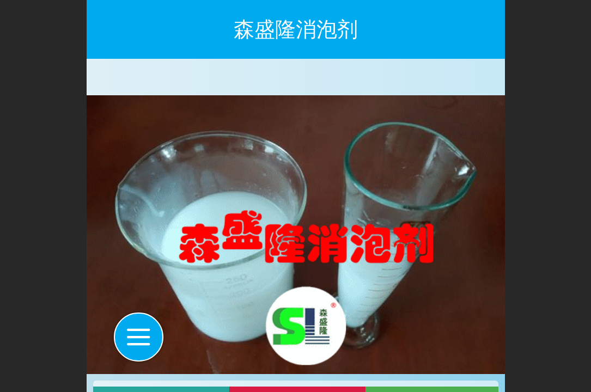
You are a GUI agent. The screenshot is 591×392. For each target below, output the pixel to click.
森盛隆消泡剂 (296, 29)
